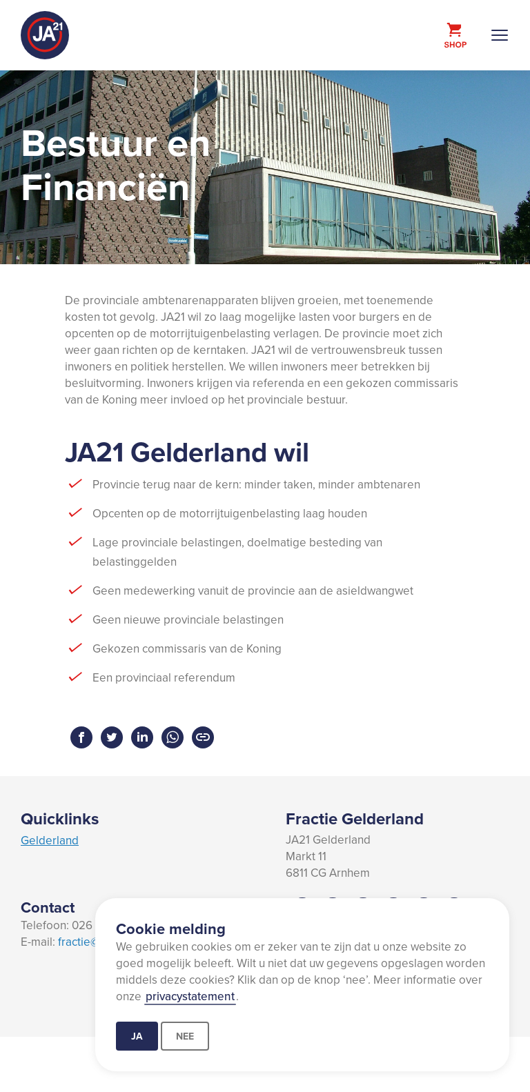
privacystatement (190, 996)
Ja (137, 1036)
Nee (185, 1036)
